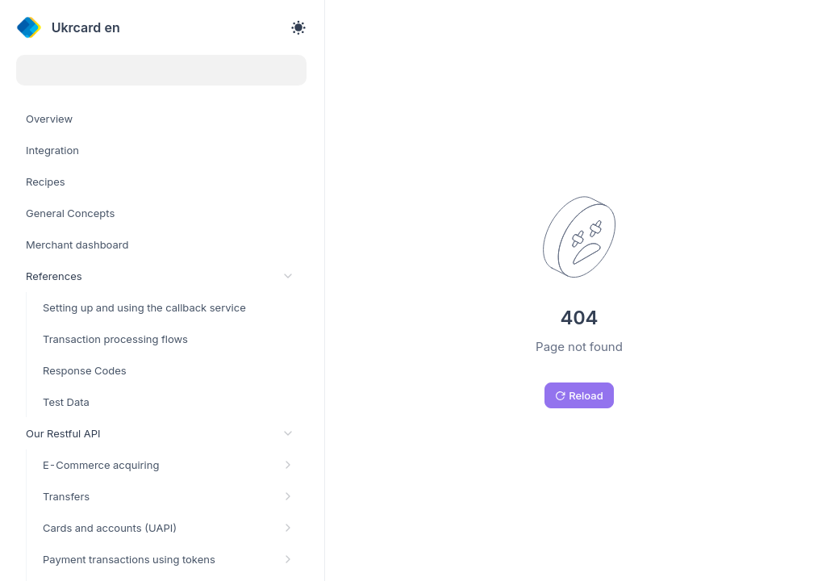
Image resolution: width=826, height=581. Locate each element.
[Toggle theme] (298, 27)
